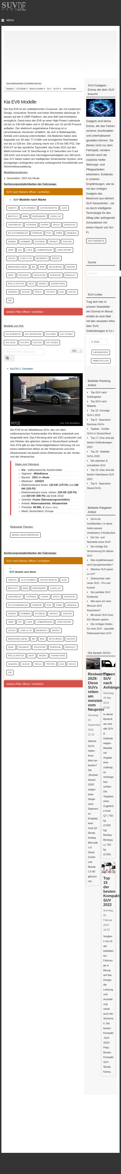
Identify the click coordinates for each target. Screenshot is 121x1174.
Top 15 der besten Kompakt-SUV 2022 (112, 893)
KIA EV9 (69, 379)
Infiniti (33, 262)
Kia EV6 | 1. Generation (21, 415)
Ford (13, 253)
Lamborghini (44, 272)
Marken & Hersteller (36, 89)
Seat (38, 317)
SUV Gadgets (98, 241)
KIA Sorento (15, 370)
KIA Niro (62, 370)
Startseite (9, 89)
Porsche (36, 308)
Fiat (60, 244)
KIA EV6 (52, 379)
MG (41, 290)
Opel (52, 299)
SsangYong (17, 327)
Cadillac (16, 226)
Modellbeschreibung (28, 581)
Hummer (64, 253)
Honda (47, 253)
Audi (13, 217)
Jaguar (51, 262)
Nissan (36, 299)
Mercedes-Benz (20, 290)
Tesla (71, 327)
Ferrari (44, 244)
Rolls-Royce (18, 317)
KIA (48, 89)
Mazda (70, 281)
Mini (52, 290)
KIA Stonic (14, 379)
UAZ (29, 336)
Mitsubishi (17, 299)
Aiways (14, 207)
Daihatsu (47, 235)
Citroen (57, 226)
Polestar (16, 308)
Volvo (44, 336)
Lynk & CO (32, 281)
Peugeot (69, 299)
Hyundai (15, 262)
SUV (11, 158)
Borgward (63, 217)
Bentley (29, 217)
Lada (24, 272)
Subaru (38, 327)
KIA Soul (34, 379)
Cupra (14, 235)
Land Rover (68, 272)
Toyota (15, 336)
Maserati (52, 281)
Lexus (14, 281)
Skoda (53, 317)
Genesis (29, 253)
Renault (55, 308)
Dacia (30, 235)
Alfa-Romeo (35, 207)
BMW (45, 217)
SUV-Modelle (21, 89)
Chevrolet (36, 226)
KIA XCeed (13, 388)
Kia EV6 (56, 89)
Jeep (66, 262)
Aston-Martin (59, 207)
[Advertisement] (60, 52)
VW (58, 336)
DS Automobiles (20, 244)
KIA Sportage (40, 370)
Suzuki (55, 327)
